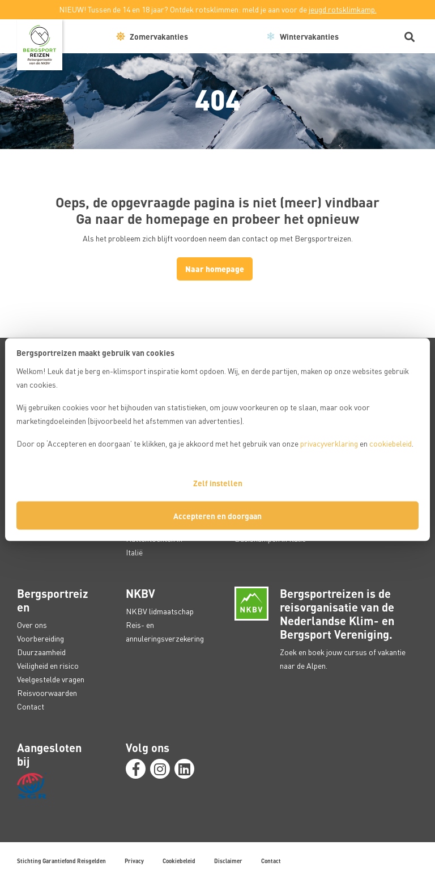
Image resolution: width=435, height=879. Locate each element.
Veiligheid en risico (48, 665)
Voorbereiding (40, 638)
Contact (30, 706)
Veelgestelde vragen (50, 679)
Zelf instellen (217, 483)
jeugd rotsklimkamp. (343, 9)
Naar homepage (214, 269)
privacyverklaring (329, 443)
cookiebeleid (390, 443)
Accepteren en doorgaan (217, 516)
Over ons (32, 625)
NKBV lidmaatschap (160, 611)
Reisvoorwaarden (47, 693)
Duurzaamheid (41, 652)
